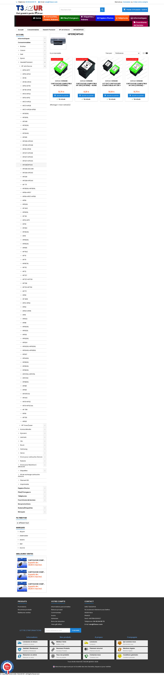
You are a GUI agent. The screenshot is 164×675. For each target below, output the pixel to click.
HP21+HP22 (27, 94)
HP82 (24, 307)
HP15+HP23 (27, 74)
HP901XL (25, 212)
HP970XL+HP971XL (29, 374)
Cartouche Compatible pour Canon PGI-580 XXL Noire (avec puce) (37, 560)
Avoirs (53, 615)
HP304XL (26, 133)
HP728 (25, 283)
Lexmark (23, 437)
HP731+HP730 (27, 287)
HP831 (25, 421)
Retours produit (56, 610)
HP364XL (26, 232)
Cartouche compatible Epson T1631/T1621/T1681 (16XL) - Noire (37, 572)
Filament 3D (24, 480)
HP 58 (25, 216)
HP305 (25, 137)
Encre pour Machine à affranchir (27, 466)
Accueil (20, 34)
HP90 (24, 413)
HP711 (24, 259)
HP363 (25, 228)
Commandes (56, 613)
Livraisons (93, 642)
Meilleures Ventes (24, 554)
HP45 (24, 78)
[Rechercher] (82, 9)
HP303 (25, 129)
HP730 (25, 417)
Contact (89, 601)
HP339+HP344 (28, 181)
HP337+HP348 (28, 153)
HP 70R (25, 409)
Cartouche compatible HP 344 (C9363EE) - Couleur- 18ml (136, 85)
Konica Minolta (25, 429)
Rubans (23, 461)
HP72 (24, 271)
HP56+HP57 (27, 192)
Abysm (22, 532)
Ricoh (22, 445)
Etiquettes (24, 471)
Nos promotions (24, 504)
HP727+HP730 (27, 279)
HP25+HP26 (27, 149)
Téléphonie (22, 496)
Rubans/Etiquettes (25, 508)
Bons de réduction (58, 621)
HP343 (25, 398)
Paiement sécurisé (96, 648)
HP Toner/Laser (27, 425)
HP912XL (25, 331)
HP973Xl (25, 378)
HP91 (24, 236)
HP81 (24, 315)
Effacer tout (23, 523)
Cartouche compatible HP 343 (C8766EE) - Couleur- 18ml (61, 85)
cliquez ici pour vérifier (103, 667)
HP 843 (25, 208)
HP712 (25, 267)
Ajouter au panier (61, 95)
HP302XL (26, 125)
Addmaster (23, 536)
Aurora (22, 548)
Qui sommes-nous (129, 642)
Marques (21, 512)
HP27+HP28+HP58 (29, 109)
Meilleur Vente (61, 642)
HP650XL (26, 240)
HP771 (24, 291)
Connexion (126, 2)
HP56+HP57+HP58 (29, 196)
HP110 (24, 224)
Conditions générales (130, 655)
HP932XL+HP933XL (29, 346)
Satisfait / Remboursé (30, 648)
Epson (22, 58)
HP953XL (26, 366)
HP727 (25, 275)
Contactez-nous (95, 655)
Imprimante (24, 484)
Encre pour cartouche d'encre (31, 457)
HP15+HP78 (26, 86)
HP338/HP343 (28, 165)
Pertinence (127, 53)
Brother (23, 46)
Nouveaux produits (25, 610)
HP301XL (25, 117)
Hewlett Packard (26, 62)
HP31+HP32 (27, 402)
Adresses (54, 618)
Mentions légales (129, 648)
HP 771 (25, 184)
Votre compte (58, 601)
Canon (22, 50)
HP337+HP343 (28, 157)
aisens (22, 540)
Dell (21, 54)
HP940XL (26, 358)
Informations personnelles (60, 607)
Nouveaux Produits (63, 648)
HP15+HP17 (26, 70)
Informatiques (23, 38)
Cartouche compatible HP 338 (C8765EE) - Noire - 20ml (86, 85)
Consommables (24, 42)
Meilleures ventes (24, 613)
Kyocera (23, 433)
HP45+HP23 (27, 82)
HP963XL (26, 370)
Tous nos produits (62, 655)
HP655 (25, 248)
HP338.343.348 (28, 169)
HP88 (24, 323)
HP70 (24, 256)
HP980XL (26, 382)
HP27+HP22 (27, 102)
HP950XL (26, 362)
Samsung (23, 449)
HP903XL (26, 327)
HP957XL (26, 263)
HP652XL (26, 244)
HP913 (25, 334)
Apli (20, 544)
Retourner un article (30, 655)
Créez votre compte (140, 2)
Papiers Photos (24, 488)
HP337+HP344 (28, 161)
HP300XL (26, 113)
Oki (21, 441)
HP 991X (25, 299)
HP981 (25, 386)
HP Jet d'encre (26, 66)
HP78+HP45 (27, 90)
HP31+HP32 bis (28, 406)
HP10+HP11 (26, 220)
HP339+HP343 (28, 173)
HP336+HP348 (28, 145)
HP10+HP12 (26, 98)
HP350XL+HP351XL (29, 188)
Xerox (22, 453)
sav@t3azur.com (51, 2)
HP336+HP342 (28, 141)
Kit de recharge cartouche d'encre (29, 475)
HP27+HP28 (27, 106)
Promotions (22, 607)
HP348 (25, 121)
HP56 (24, 200)
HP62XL (25, 204)
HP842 (25, 319)
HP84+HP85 (27, 311)
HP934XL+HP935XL (29, 350)
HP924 (25, 342)
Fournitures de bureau (26, 500)
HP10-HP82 (26, 303)
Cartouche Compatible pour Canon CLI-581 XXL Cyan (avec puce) (37, 584)
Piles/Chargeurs (24, 492)
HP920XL (26, 338)
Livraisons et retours (30, 642)
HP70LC (25, 252)
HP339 (25, 177)
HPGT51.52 (26, 394)
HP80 (24, 295)
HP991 (25, 390)
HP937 (25, 354)
